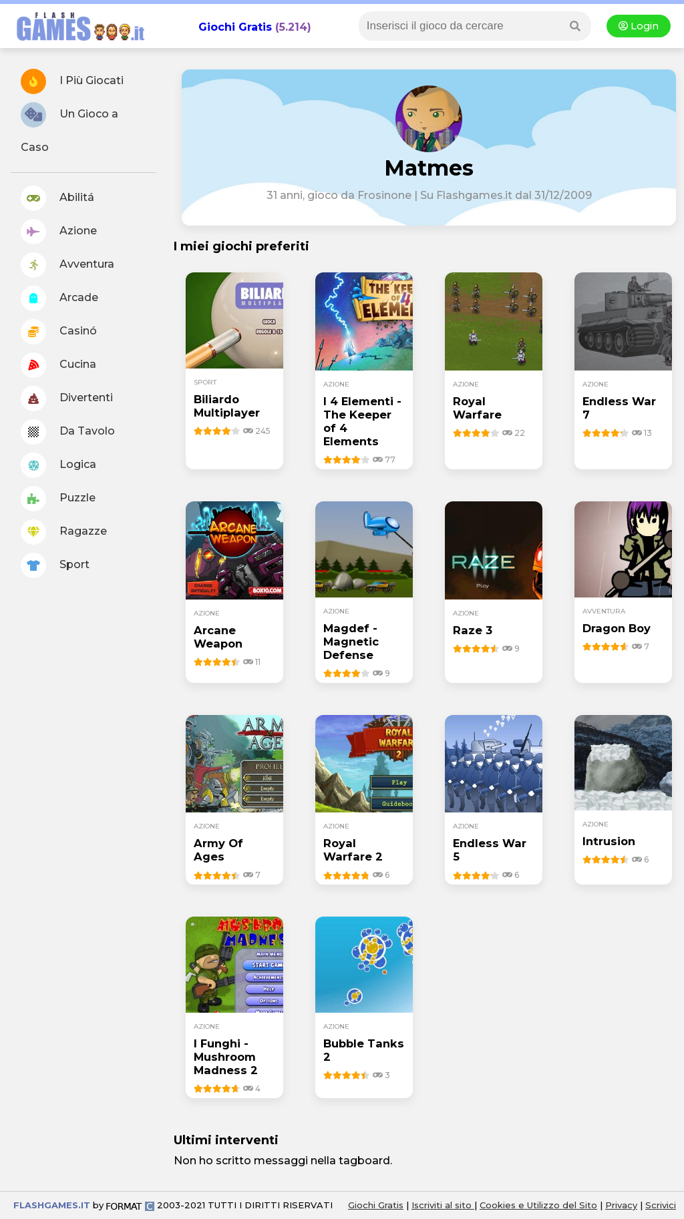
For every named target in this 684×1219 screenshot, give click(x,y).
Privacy (621, 1205)
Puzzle (58, 498)
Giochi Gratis (235, 27)
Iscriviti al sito (442, 1205)
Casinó (59, 331)
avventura (603, 611)
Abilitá (57, 198)
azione (336, 384)
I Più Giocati (72, 81)
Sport (55, 565)
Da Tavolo (68, 432)
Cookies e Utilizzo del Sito (538, 1205)
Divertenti (67, 398)
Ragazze (64, 532)
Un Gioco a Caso (69, 128)
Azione (59, 231)
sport (205, 382)
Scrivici (660, 1205)
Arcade (59, 298)
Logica (58, 465)
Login (639, 26)
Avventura (67, 265)
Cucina (58, 365)
